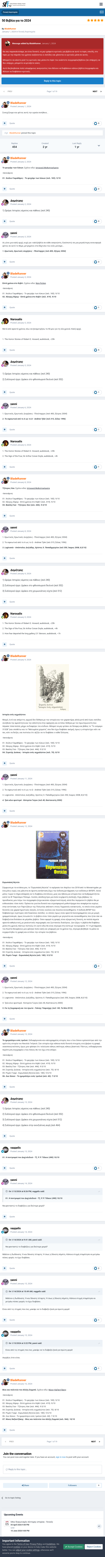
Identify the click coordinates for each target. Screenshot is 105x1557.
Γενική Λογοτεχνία (26, 31)
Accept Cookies (74, 1547)
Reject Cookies (93, 1547)
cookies (16, 1547)
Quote (12, 123)
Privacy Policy (36, 1544)
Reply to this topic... (16, 1469)
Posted (20, 106)
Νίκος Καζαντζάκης (57, 1390)
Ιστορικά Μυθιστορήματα (47, 168)
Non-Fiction (41, 283)
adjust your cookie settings (28, 1550)
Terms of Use (23, 1544)
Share (25, 1485)
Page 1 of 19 (52, 91)
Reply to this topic (52, 81)
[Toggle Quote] (6, 1191)
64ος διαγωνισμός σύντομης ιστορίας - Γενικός (32, 1522)
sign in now (61, 1457)
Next (95, 91)
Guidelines (51, 1544)
